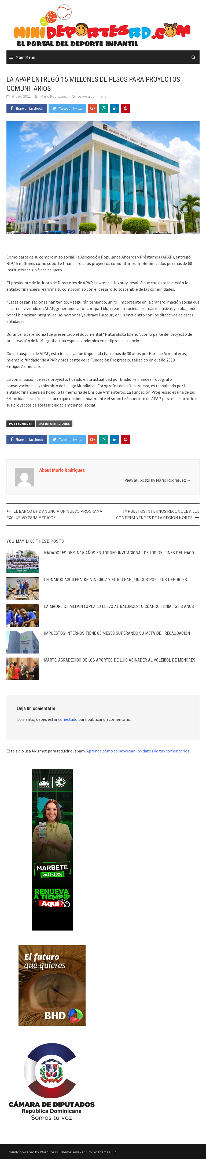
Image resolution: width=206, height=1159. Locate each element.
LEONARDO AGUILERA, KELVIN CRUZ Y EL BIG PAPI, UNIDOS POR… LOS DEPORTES (115, 579)
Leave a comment (92, 96)
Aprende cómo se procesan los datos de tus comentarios (137, 751)
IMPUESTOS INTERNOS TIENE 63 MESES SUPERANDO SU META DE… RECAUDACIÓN (117, 633)
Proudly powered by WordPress (32, 1152)
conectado (68, 719)
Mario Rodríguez (54, 96)
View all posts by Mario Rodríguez (158, 480)
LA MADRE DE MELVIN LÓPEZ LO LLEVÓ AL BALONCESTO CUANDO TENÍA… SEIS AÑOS (119, 606)
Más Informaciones (54, 424)
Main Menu (25, 57)
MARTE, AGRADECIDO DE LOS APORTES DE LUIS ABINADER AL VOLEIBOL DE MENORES (119, 660)
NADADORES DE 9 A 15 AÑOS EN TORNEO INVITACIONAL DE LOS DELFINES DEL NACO (119, 552)
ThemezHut (107, 1152)
